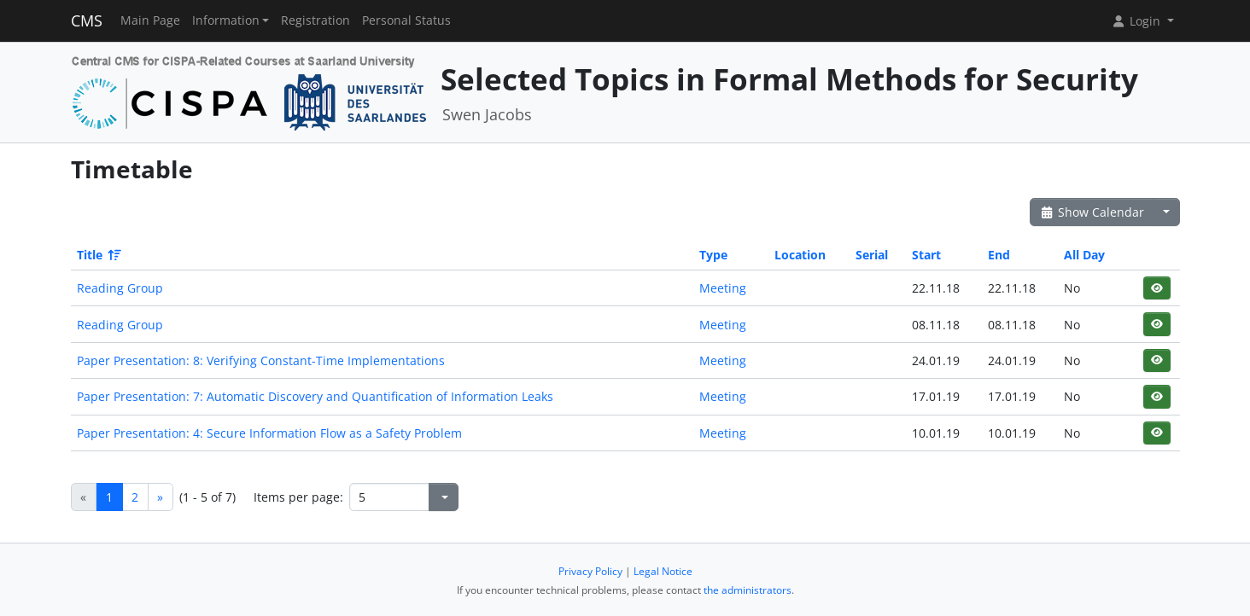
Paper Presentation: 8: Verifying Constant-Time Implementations (261, 360)
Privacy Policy (590, 571)
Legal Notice (663, 571)
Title (98, 255)
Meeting (722, 288)
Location (800, 255)
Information (226, 20)
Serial (872, 255)
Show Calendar (1092, 212)
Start (926, 255)
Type (713, 255)
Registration (315, 20)
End (999, 255)
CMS (86, 20)
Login (1137, 21)
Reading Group (120, 288)
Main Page (150, 20)
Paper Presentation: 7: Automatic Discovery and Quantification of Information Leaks (315, 396)
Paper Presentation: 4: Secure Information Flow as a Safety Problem (269, 433)
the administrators (747, 590)
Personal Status (406, 20)
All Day (1084, 255)
